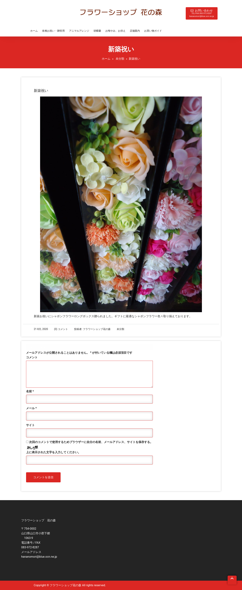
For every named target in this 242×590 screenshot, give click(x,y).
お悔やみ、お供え (115, 30)
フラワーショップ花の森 (97, 329)
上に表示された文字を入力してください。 (53, 452)
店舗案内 (135, 30)
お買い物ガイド (153, 30)
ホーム (34, 30)
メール (31, 408)
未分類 (120, 58)
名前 (30, 391)
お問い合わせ (201, 13)
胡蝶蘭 (97, 30)
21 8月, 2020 (41, 329)
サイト (30, 425)
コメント (32, 357)
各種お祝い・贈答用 (53, 30)
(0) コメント (61, 329)
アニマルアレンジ (79, 30)
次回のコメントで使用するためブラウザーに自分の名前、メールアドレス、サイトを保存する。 (91, 442)
